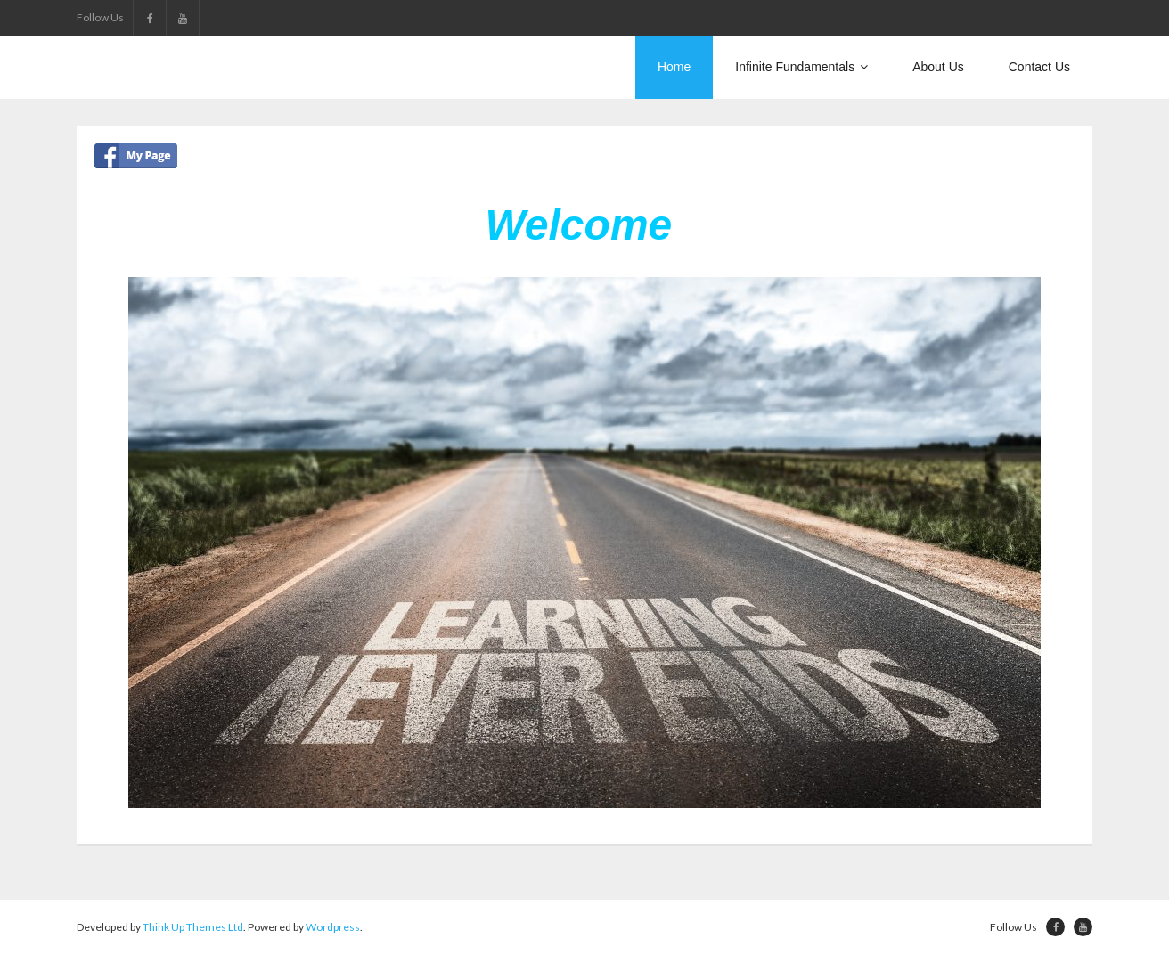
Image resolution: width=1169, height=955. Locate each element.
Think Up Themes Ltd (193, 927)
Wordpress (333, 927)
